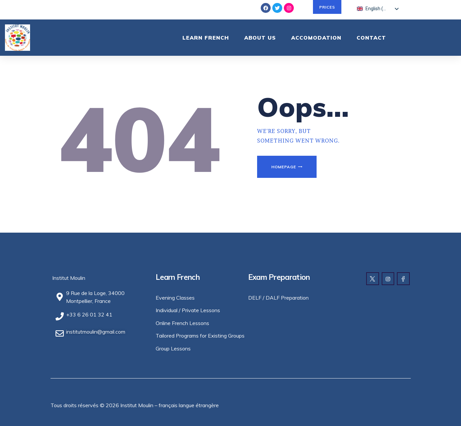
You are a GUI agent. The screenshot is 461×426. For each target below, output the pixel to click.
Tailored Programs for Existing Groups (200, 335)
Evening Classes (175, 297)
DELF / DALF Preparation (278, 297)
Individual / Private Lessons (188, 310)
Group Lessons (173, 348)
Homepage (283, 166)
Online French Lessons (182, 323)
